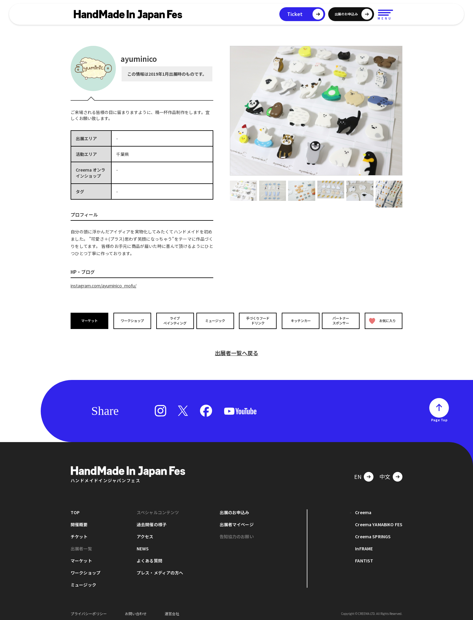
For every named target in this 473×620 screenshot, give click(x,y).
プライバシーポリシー (89, 610)
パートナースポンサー (341, 320)
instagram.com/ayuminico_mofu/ (105, 286)
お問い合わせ (136, 610)
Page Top (439, 417)
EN (357, 474)
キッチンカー (299, 320)
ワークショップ (131, 320)
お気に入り (382, 321)
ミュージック (216, 320)
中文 (384, 474)
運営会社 (172, 610)
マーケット (90, 320)
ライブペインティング (173, 320)
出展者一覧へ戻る (236, 350)
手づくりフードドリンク (257, 320)
